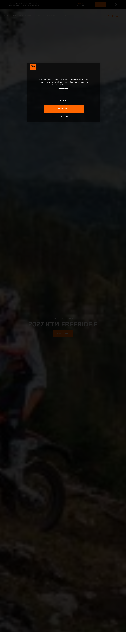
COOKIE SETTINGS (64, 116)
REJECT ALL (63, 100)
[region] (63, 92)
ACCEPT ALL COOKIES (64, 109)
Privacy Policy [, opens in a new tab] (62, 88)
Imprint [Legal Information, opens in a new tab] (66, 88)
